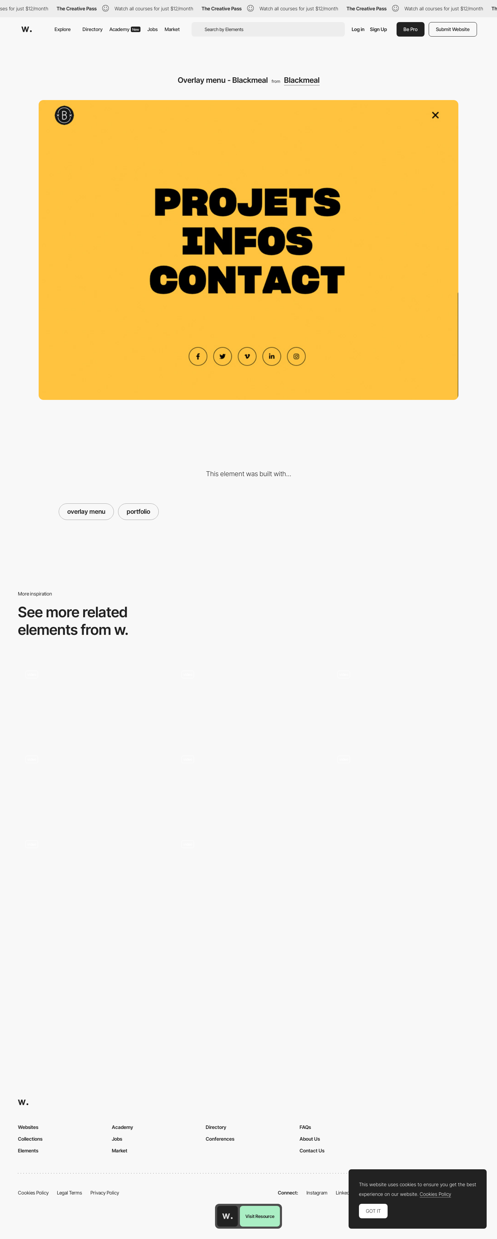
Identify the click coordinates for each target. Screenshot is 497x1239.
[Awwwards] (26, 29)
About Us (310, 1139)
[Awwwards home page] (227, 1216)
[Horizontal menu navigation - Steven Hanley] (404, 785)
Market (172, 29)
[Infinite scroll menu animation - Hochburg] (404, 700)
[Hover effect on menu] (92, 870)
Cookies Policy (33, 1193)
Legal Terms (69, 1193)
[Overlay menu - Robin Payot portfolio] (248, 785)
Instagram (317, 1193)
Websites (28, 1127)
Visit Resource (259, 1216)
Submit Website (453, 29)
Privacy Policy (104, 1193)
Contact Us (312, 1150)
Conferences (220, 1139)
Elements (28, 1150)
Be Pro (410, 29)
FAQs (305, 1127)
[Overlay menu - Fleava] (92, 700)
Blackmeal (302, 80)
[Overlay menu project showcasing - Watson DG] (248, 870)
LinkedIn (344, 1193)
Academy (124, 29)
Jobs (152, 29)
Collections (30, 1139)
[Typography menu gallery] (248, 700)
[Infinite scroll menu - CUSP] (92, 785)
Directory (92, 29)
